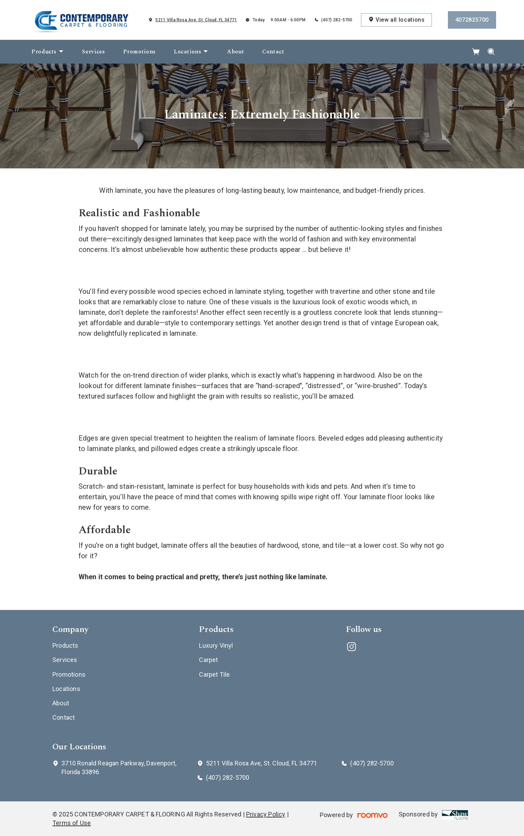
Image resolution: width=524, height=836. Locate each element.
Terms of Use (71, 823)
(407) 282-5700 (336, 19)
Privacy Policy (266, 814)
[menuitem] (47, 52)
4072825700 (472, 19)
